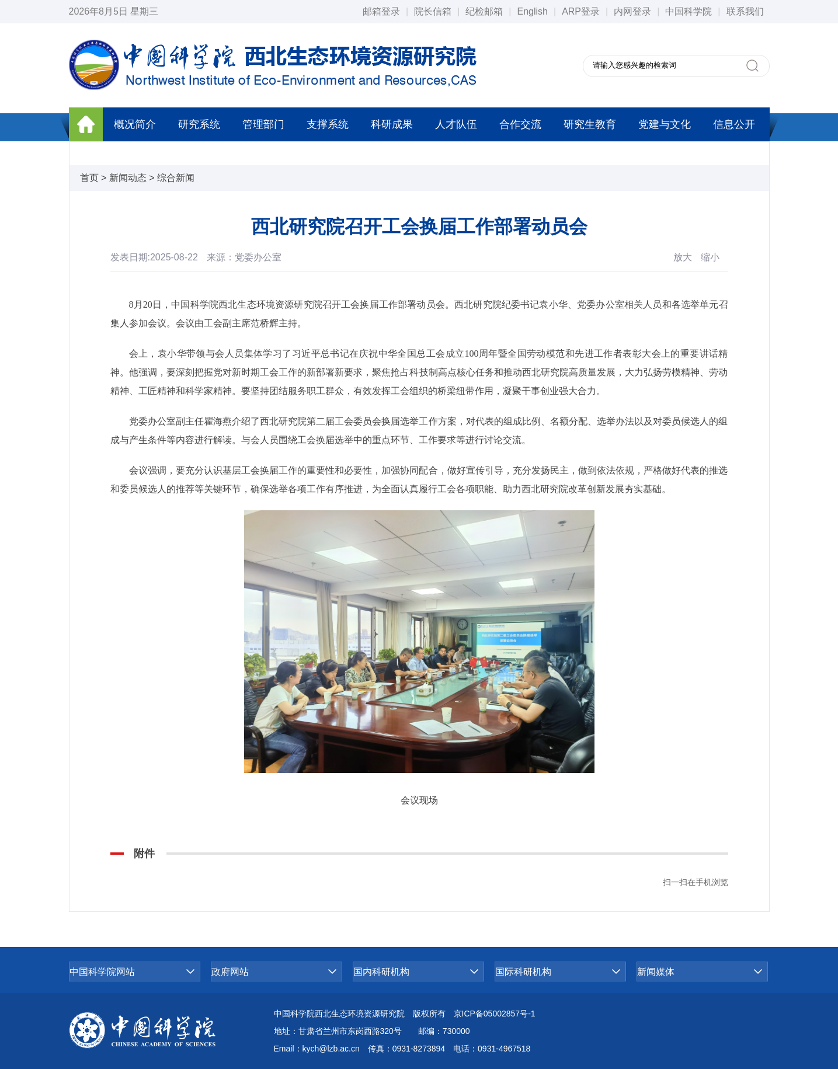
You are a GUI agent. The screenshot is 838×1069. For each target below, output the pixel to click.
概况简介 (135, 124)
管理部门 (263, 124)
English (532, 11)
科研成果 (392, 124)
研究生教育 (590, 124)
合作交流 (520, 124)
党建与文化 (664, 124)
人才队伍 (456, 124)
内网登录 (632, 11)
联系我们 (745, 11)
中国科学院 (688, 11)
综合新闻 (175, 178)
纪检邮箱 (484, 11)
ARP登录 (581, 11)
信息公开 (734, 124)
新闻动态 (128, 178)
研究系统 (199, 124)
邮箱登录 (381, 11)
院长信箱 (432, 11)
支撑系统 (328, 124)
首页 (89, 178)
